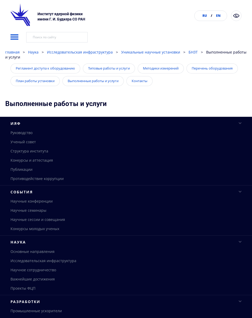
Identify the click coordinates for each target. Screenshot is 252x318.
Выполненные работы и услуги (93, 94)
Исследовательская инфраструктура (80, 65)
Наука (33, 65)
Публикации (21, 183)
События (126, 205)
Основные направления (32, 265)
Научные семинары (28, 224)
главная (12, 65)
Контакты (139, 94)
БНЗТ (193, 65)
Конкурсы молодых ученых (34, 242)
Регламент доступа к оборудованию (45, 81)
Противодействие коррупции (37, 192)
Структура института (29, 164)
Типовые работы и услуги (109, 81)
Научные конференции (31, 215)
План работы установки (35, 94)
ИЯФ (126, 136)
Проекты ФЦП (22, 302)
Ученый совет (23, 155)
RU (204, 15)
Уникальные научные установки (150, 65)
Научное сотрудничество (33, 284)
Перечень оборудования (212, 81)
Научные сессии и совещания (37, 233)
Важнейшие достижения (32, 293)
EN (218, 15)
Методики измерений (161, 81)
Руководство (21, 146)
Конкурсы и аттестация (31, 173)
